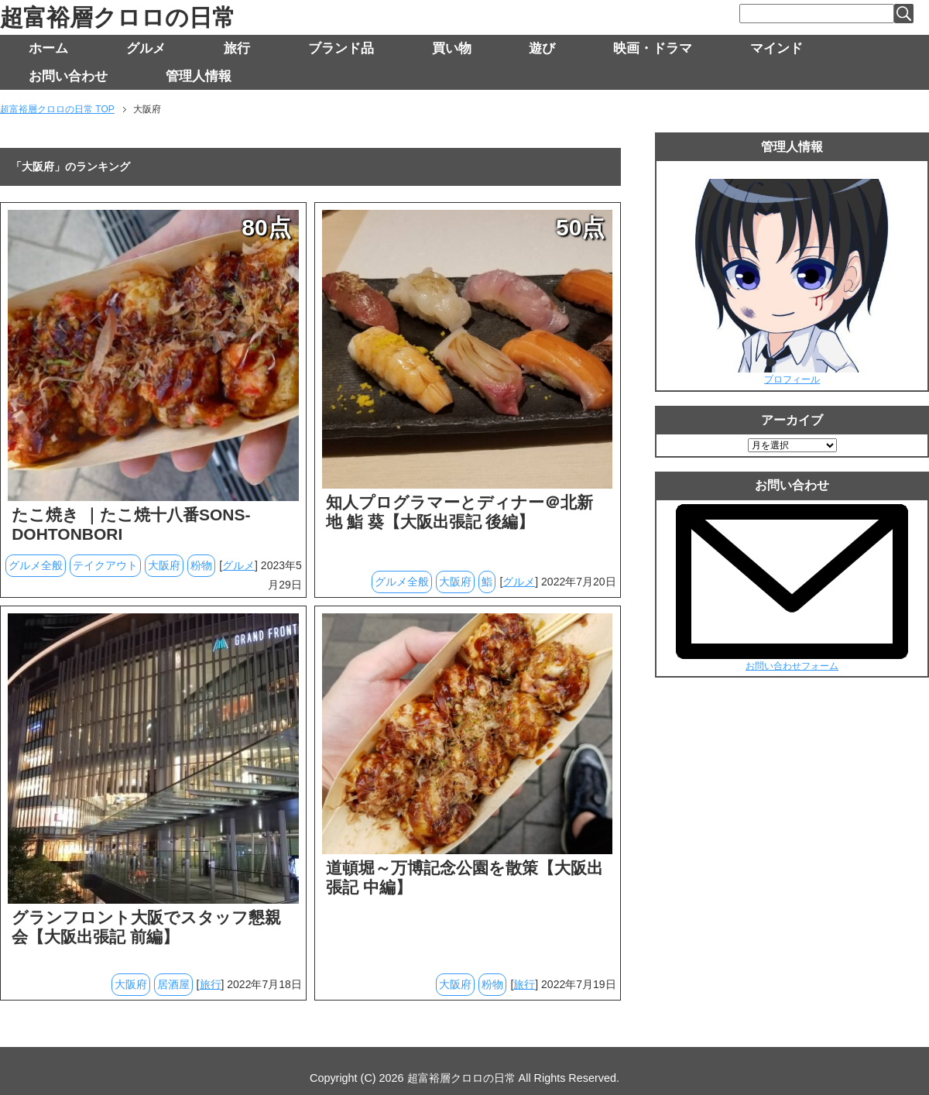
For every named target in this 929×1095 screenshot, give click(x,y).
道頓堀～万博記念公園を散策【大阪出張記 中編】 (464, 877)
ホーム (48, 48)
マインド (776, 48)
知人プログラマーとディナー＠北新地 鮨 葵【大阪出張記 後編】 (459, 511)
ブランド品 (341, 48)
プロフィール (792, 379)
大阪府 (164, 565)
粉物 (201, 565)
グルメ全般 (36, 565)
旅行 (237, 48)
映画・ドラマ (652, 48)
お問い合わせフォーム (792, 666)
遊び (542, 48)
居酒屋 (173, 984)
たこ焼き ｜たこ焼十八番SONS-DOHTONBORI (131, 524)
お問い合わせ (68, 76)
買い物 (451, 48)
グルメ (146, 48)
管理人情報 (198, 76)
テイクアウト (105, 565)
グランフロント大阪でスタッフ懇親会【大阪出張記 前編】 (146, 927)
